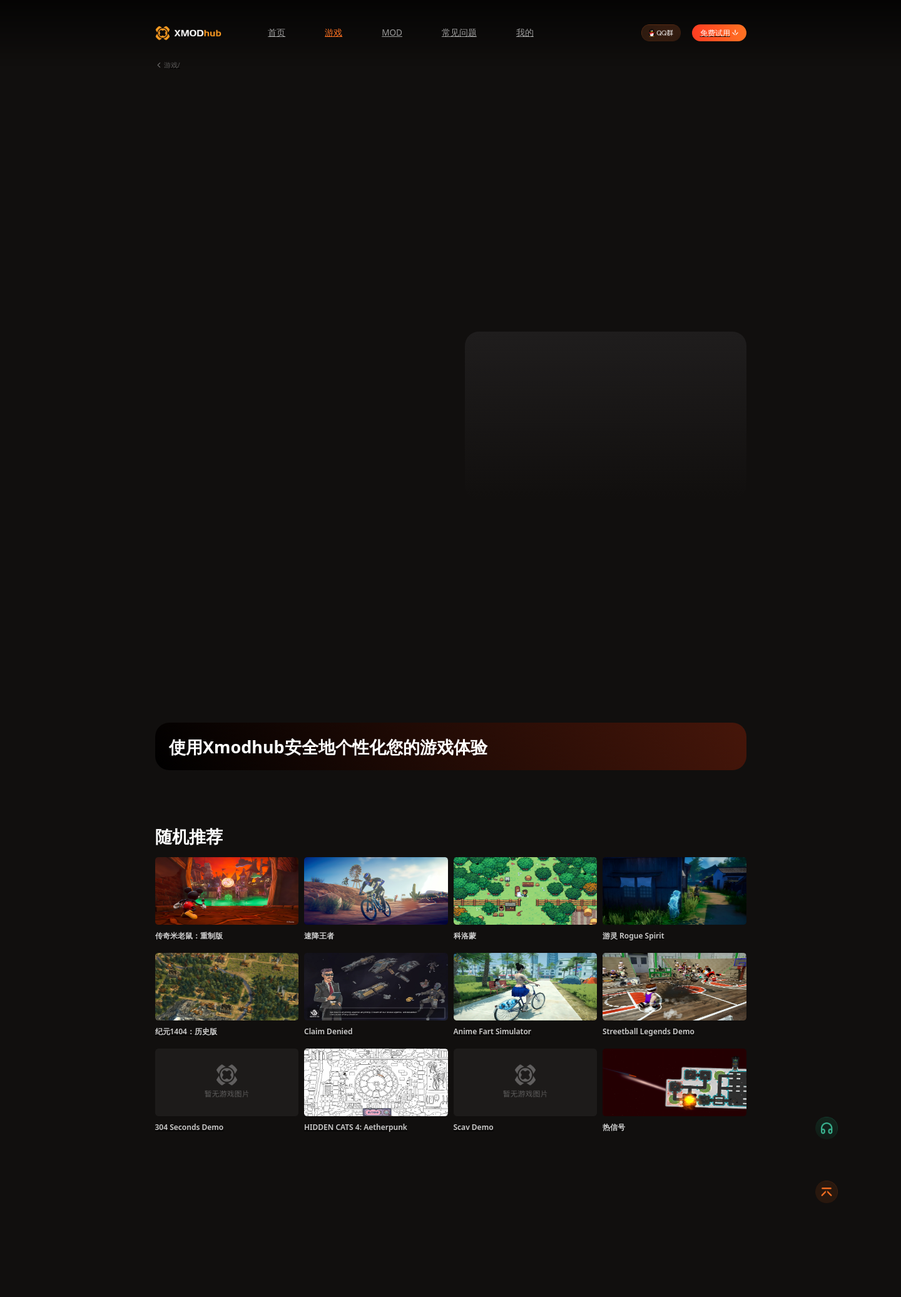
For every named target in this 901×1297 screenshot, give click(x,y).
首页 (276, 32)
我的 (525, 32)
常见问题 (459, 32)
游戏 (333, 32)
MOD (392, 32)
